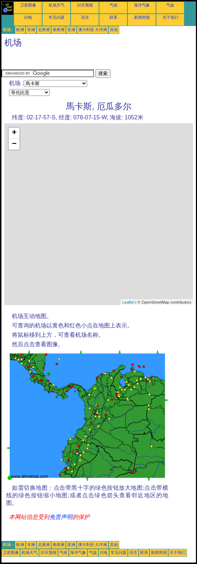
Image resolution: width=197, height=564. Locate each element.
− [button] (14, 144)
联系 (113, 17)
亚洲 (71, 29)
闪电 (28, 17)
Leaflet (128, 302)
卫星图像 (28, 5)
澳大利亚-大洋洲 (92, 29)
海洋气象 (142, 5)
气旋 (170, 5)
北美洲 (44, 29)
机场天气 (56, 5)
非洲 (31, 29)
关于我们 (170, 17)
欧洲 (20, 29)
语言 (85, 17)
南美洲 (58, 29)
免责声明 (60, 517)
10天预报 (85, 5)
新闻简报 (142, 17)
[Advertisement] (59, 60)
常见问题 (56, 17)
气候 (113, 5)
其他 (114, 29)
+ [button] (14, 133)
